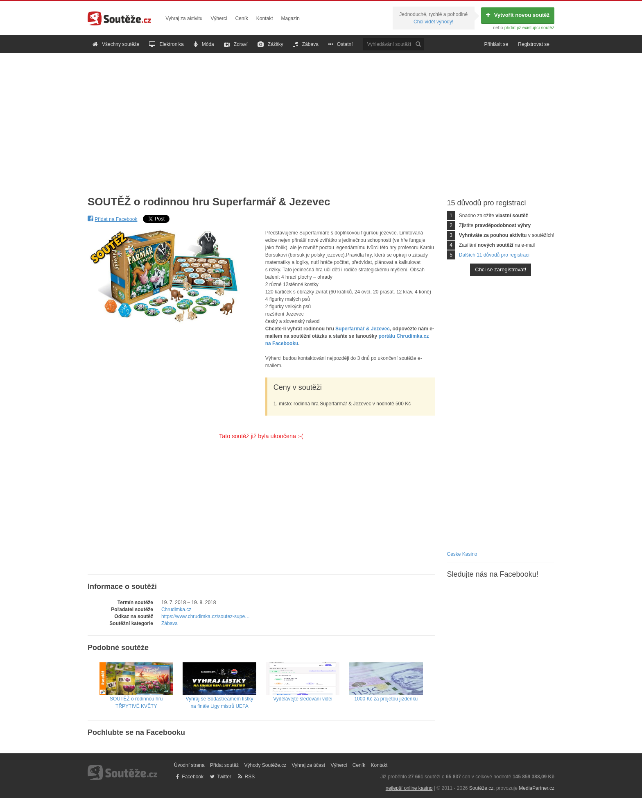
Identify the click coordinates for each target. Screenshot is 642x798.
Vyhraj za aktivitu (183, 18)
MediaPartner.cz (536, 788)
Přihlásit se (496, 44)
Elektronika (166, 44)
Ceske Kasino (462, 554)
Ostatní (340, 44)
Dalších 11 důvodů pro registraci (494, 255)
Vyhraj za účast (309, 765)
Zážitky (270, 44)
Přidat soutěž (224, 765)
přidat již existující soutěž (529, 27)
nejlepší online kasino (409, 788)
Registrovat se (533, 44)
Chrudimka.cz (176, 609)
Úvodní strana (189, 765)
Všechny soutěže (116, 44)
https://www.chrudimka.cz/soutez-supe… (205, 616)
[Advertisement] (321, 118)
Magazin (290, 18)
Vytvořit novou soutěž (517, 15)
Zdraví (236, 44)
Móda (204, 44)
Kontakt (264, 18)
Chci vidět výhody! (433, 22)
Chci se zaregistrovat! (500, 269)
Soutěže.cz (481, 788)
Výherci (218, 18)
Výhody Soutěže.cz (265, 765)
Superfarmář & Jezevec (362, 329)
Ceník (241, 18)
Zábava (306, 44)
